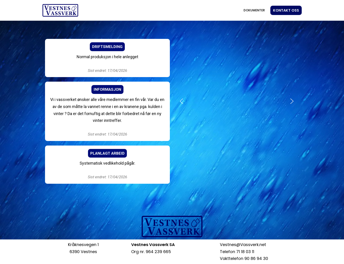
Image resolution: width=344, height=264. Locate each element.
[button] (181, 101)
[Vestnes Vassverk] (60, 10)
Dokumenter (254, 10)
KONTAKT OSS (286, 10)
